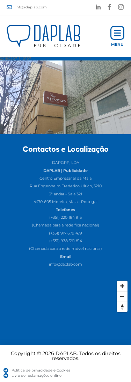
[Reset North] (122, 307)
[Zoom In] (122, 286)
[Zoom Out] (122, 296)
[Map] (65, 329)
